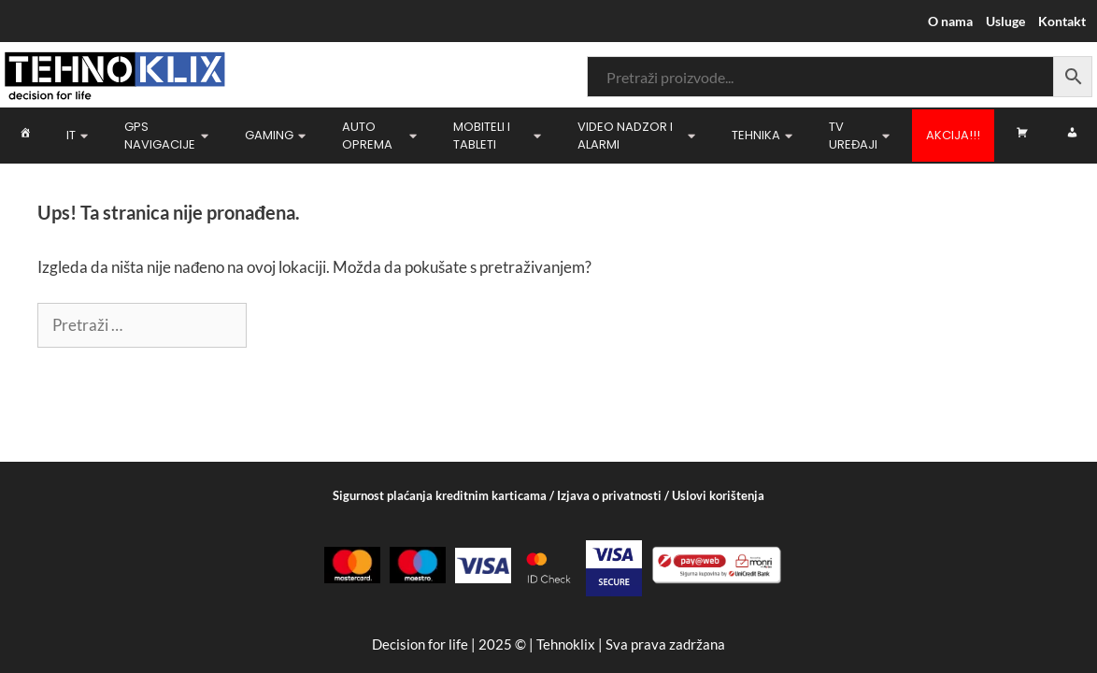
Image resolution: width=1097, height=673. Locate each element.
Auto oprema (379, 136)
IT (77, 135)
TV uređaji (859, 136)
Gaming (275, 135)
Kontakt (1062, 21)
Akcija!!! (953, 135)
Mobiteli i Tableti (497, 136)
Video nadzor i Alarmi (636, 136)
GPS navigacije (166, 136)
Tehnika (762, 135)
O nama (950, 21)
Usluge (1005, 21)
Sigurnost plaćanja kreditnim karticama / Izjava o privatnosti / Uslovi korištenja (548, 495)
